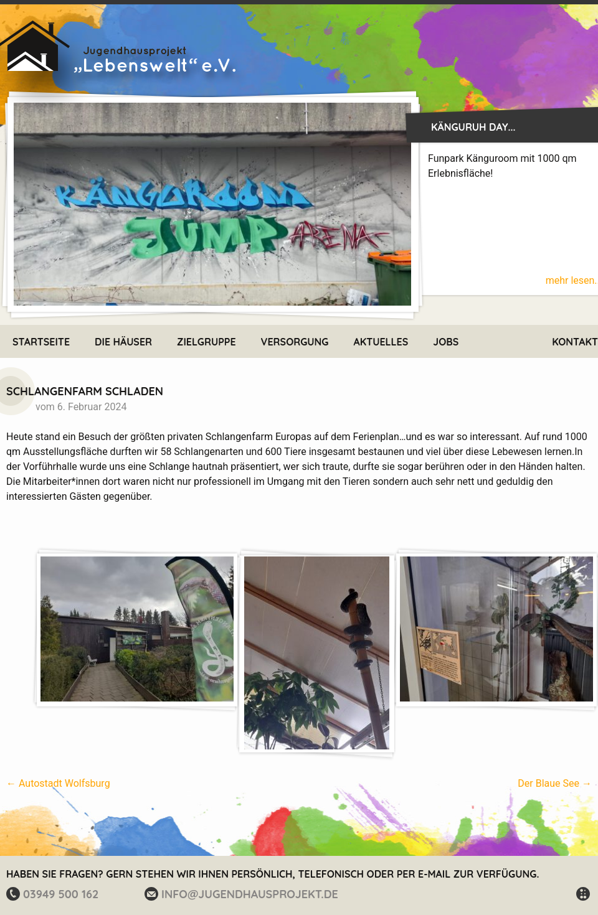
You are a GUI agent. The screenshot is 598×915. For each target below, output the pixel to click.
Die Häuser (123, 342)
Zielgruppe (206, 342)
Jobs (445, 342)
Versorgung (295, 342)
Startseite (41, 342)
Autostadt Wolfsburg (58, 783)
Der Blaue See (555, 783)
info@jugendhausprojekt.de (249, 894)
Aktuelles (380, 342)
